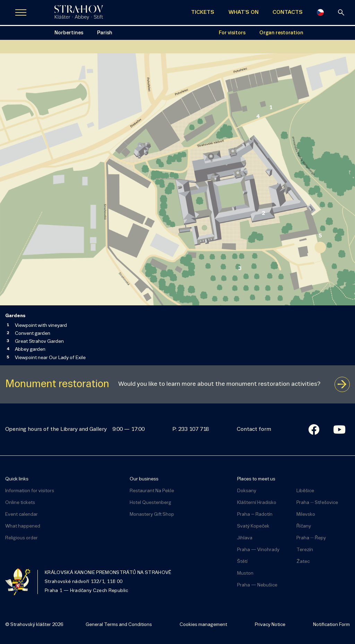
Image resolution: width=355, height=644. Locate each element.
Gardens (15, 316)
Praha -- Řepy (311, 538)
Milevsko (305, 514)
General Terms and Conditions (119, 625)
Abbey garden (30, 349)
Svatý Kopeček (253, 526)
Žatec (303, 561)
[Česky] (320, 12)
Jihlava (244, 538)
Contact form (254, 429)
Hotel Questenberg (150, 503)
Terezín (304, 550)
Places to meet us (256, 479)
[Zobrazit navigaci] (20, 12)
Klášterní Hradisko (256, 503)
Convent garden (32, 333)
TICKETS (202, 12)
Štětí (242, 561)
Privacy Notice (270, 625)
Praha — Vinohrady (258, 550)
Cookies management (203, 625)
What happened (22, 526)
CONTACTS (287, 12)
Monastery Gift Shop (152, 514)
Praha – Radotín (254, 514)
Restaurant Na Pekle (152, 491)
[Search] (341, 12)
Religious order (21, 538)
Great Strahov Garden (39, 341)
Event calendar (21, 514)
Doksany (246, 491)
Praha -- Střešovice (317, 503)
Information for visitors (29, 491)
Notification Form (331, 625)
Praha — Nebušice (257, 585)
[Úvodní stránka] (78, 12)
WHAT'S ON (243, 12)
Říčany (303, 526)
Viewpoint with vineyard (41, 325)
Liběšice (305, 491)
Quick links (16, 479)
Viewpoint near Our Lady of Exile (50, 358)
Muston (245, 573)
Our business (144, 479)
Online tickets (20, 503)
